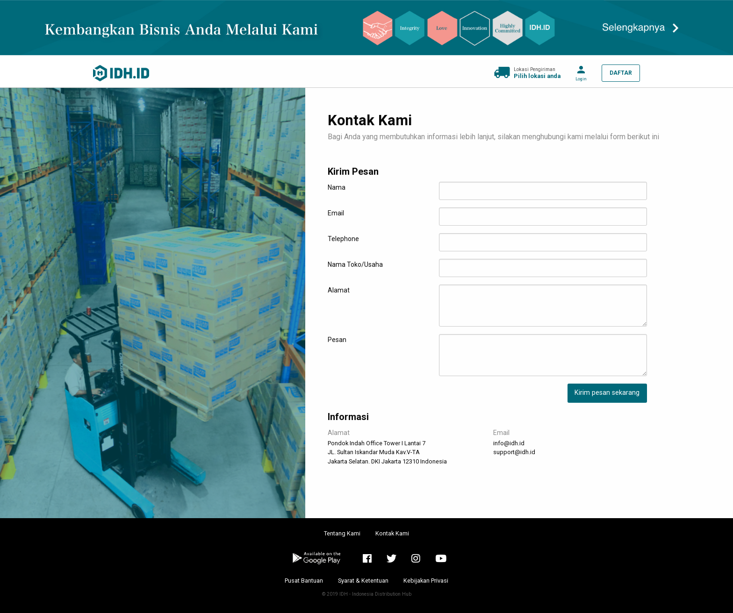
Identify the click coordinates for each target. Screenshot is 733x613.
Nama (336, 187)
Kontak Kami (392, 533)
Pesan (337, 339)
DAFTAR (621, 73)
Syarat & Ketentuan (363, 580)
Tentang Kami (342, 533)
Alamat (339, 290)
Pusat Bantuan (304, 580)
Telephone (343, 238)
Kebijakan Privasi (425, 580)
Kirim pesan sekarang (607, 393)
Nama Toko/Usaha (355, 264)
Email (336, 213)
